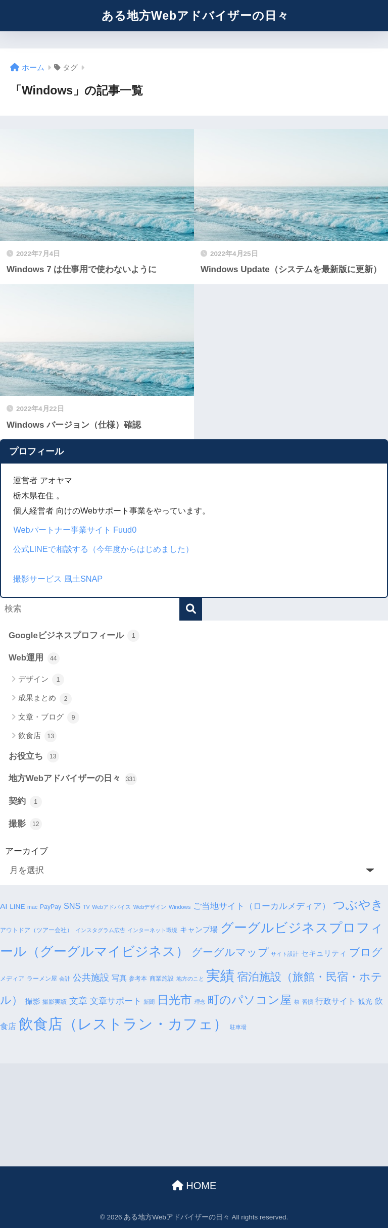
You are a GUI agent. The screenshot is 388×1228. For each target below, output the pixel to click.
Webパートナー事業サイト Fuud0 (74, 529)
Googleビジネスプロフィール (74, 636)
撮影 (25, 824)
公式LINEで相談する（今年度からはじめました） (103, 548)
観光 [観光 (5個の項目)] (365, 1001)
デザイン (41, 680)
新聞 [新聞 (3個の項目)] (149, 1002)
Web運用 (34, 658)
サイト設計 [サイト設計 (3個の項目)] (285, 954)
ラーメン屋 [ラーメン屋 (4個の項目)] (42, 978)
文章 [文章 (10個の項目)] (78, 1001)
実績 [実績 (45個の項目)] (220, 976)
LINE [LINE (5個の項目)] (17, 906)
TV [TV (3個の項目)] (86, 907)
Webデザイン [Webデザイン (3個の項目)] (150, 907)
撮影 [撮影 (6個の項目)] (32, 1001)
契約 (25, 802)
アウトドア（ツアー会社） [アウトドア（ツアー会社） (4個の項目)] (36, 930)
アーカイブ (26, 851)
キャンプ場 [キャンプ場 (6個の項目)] (199, 930)
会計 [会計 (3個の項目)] (64, 979)
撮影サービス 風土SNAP (58, 578)
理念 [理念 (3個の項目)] (200, 1002)
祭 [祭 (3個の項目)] (297, 1002)
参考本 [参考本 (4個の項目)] (138, 978)
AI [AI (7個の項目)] (4, 906)
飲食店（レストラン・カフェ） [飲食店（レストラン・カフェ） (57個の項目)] (123, 1023)
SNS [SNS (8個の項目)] (72, 905)
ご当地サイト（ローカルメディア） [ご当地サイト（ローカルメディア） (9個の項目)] (261, 906)
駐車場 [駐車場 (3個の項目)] (238, 1027)
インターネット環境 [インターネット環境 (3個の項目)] (152, 930)
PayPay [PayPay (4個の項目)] (50, 906)
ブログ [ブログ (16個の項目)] (365, 952)
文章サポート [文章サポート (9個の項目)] (115, 1001)
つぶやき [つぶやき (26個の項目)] (358, 904)
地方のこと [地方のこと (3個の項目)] (190, 979)
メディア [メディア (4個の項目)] (12, 978)
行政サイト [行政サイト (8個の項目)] (335, 1000)
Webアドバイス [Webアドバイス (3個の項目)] (111, 907)
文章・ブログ (48, 717)
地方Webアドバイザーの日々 (73, 779)
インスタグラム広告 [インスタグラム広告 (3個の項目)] (100, 930)
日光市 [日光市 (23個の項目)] (174, 999)
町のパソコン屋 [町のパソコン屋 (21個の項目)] (250, 1000)
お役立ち (34, 756)
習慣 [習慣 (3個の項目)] (307, 1002)
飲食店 (37, 736)
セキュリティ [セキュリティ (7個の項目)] (324, 953)
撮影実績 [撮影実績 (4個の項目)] (54, 1001)
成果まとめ (45, 699)
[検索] (190, 609)
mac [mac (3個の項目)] (32, 907)
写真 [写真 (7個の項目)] (119, 978)
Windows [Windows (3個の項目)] (179, 907)
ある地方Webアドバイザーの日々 (195, 15)
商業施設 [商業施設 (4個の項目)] (162, 978)
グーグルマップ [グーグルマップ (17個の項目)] (230, 952)
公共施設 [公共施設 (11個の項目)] (91, 977)
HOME (194, 1185)
